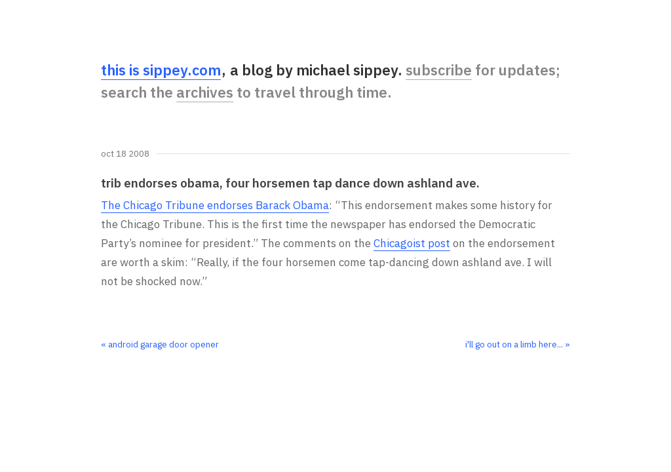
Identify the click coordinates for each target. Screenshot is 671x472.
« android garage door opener (160, 344)
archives (204, 92)
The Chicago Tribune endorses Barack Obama (215, 205)
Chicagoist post (412, 243)
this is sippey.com (161, 69)
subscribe (439, 69)
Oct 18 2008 (125, 154)
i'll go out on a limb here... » (517, 344)
